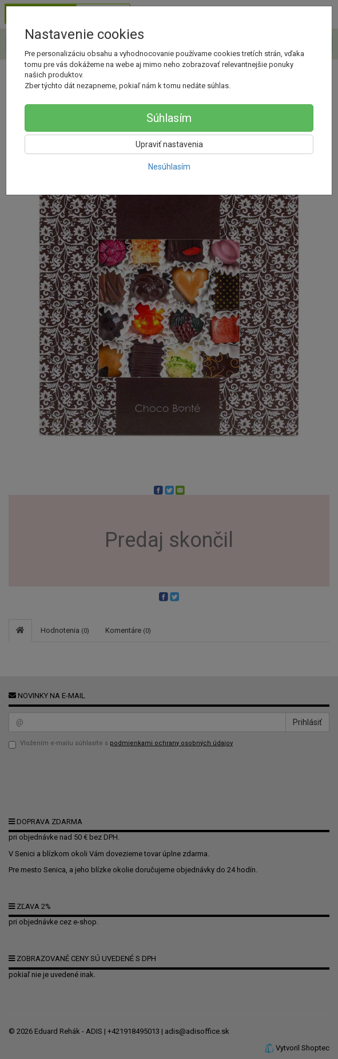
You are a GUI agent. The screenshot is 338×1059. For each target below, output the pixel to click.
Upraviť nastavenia (169, 144)
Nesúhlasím (169, 166)
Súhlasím (169, 118)
